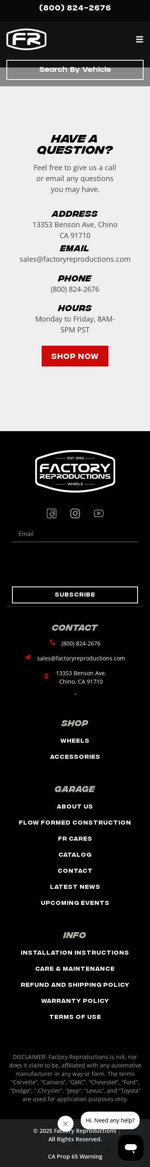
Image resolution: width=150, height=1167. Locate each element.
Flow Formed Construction (75, 822)
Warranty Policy (75, 1000)
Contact (75, 870)
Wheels (75, 740)
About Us (75, 805)
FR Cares (75, 838)
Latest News (75, 886)
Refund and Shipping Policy (75, 984)
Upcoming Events (75, 902)
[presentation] (73, 564)
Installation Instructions (75, 952)
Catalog (75, 854)
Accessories (75, 756)
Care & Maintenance (75, 968)
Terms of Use (75, 1016)
